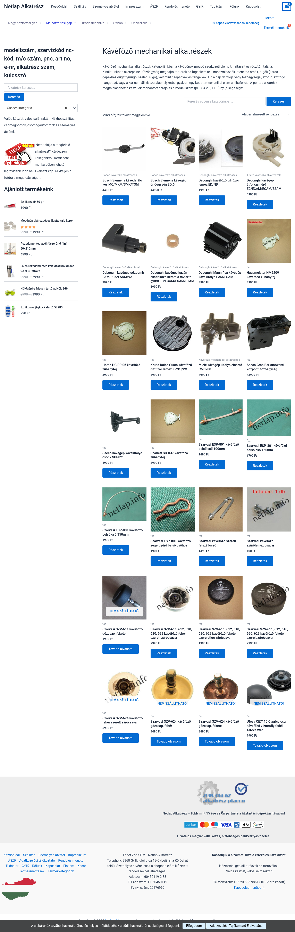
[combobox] (41, 105)
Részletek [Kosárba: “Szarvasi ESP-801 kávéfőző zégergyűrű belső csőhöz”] (164, 558)
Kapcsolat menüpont (249, 884)
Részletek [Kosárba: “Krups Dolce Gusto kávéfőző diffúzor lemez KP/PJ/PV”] (164, 381)
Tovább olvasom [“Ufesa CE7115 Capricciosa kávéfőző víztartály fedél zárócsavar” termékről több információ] (265, 742)
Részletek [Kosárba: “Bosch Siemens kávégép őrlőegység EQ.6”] (164, 197)
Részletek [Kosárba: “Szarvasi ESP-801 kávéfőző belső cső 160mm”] (260, 462)
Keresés (14, 94)
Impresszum (134, 6)
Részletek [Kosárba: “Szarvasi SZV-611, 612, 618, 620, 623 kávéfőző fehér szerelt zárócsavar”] (164, 650)
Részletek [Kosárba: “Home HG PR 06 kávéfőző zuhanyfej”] (116, 381)
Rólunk (234, 6)
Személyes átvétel (106, 6)
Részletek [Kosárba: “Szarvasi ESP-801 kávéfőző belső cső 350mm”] (116, 547)
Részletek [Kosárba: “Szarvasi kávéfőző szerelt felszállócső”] (212, 558)
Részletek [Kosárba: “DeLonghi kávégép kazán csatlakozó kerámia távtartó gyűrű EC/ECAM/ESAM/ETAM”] (164, 293)
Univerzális (141, 21)
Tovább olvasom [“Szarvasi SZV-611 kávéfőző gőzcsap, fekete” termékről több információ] (121, 646)
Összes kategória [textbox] (37, 105)
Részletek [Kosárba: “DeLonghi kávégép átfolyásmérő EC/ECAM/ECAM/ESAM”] (260, 201)
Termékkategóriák (61, 868)
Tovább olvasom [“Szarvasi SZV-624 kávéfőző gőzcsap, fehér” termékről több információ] (169, 738)
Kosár (81, 863)
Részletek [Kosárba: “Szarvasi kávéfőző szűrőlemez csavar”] (260, 558)
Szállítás (80, 6)
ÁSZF (154, 6)
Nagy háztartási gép (25, 21)
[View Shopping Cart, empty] (286, 6)
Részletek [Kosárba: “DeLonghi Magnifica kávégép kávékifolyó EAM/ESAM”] (212, 289)
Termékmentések (31, 868)
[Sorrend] (265, 111)
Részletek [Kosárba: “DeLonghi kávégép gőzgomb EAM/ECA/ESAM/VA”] (116, 289)
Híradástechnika (95, 21)
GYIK (199, 6)
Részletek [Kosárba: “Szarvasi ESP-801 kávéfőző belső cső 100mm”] (212, 461)
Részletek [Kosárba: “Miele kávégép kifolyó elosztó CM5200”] (212, 381)
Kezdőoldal (59, 6)
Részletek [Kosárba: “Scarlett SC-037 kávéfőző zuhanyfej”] (164, 469)
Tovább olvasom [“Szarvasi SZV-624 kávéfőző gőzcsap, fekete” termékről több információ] (217, 738)
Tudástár (216, 6)
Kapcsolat (253, 6)
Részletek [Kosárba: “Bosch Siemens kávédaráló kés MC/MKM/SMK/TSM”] (116, 197)
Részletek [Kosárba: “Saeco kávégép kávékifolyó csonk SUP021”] (116, 469)
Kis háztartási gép (61, 21)
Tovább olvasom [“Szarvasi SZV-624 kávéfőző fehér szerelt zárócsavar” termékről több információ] (121, 735)
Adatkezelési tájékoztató (37, 857)
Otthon (120, 21)
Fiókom (269, 19)
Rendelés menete (177, 6)
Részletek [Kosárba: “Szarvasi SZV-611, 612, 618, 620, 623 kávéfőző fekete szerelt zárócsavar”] (260, 650)
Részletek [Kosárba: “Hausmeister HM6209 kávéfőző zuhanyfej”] (260, 289)
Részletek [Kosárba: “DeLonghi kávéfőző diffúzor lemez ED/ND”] (212, 197)
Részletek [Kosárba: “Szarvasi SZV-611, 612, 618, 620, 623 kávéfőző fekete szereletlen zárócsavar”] (212, 650)
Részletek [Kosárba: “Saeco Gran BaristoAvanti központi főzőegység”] (260, 381)
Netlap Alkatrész (24, 6)
